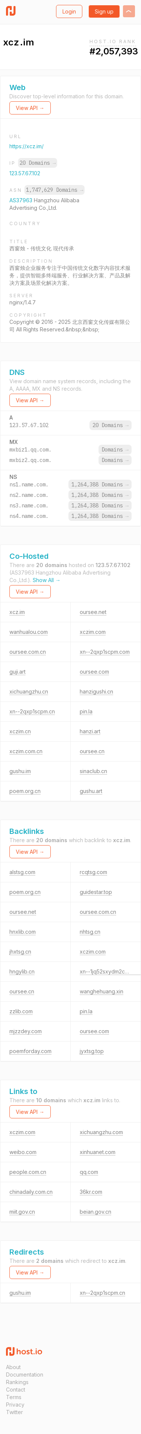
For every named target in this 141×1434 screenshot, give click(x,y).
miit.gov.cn (22, 1211)
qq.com (89, 1172)
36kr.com (91, 1192)
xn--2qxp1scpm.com (105, 652)
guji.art (17, 671)
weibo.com (22, 1152)
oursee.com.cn (27, 652)
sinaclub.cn (93, 771)
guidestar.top (96, 892)
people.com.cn (27, 1172)
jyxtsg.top (92, 1051)
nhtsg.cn (90, 931)
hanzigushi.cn (96, 691)
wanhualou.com (28, 632)
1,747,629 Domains (54, 190)
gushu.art (91, 791)
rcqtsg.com (93, 872)
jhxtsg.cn (20, 951)
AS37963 (21, 200)
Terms (13, 1397)
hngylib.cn (22, 971)
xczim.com (93, 632)
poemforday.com (30, 1051)
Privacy (15, 1404)
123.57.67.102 (24, 173)
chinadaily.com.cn (31, 1192)
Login (69, 11)
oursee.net (93, 612)
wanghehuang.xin (101, 991)
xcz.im (17, 612)
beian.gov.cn (95, 1211)
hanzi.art (90, 731)
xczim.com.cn (25, 751)
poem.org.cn (25, 791)
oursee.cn (92, 751)
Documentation (24, 1374)
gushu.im (20, 771)
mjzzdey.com (25, 1031)
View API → (30, 108)
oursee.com (94, 671)
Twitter (14, 1412)
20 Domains (38, 163)
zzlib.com (21, 1011)
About (13, 1367)
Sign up (104, 11)
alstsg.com (22, 872)
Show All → (47, 580)
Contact (15, 1389)
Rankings (17, 1382)
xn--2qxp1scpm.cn (32, 711)
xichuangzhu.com (101, 1132)
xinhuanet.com (97, 1152)
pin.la (86, 711)
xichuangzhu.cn (28, 691)
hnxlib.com (22, 931)
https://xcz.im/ (26, 146)
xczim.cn (20, 731)
